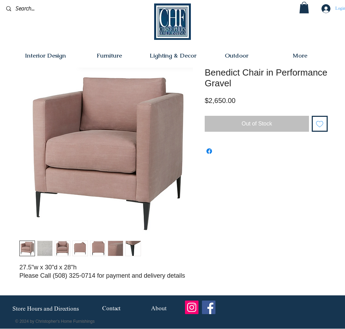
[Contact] (111, 309)
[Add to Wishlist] (320, 124)
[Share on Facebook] (209, 151)
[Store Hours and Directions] (45, 309)
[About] (159, 309)
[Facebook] (208, 307)
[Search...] (39, 9)
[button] (304, 7)
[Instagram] (191, 307)
